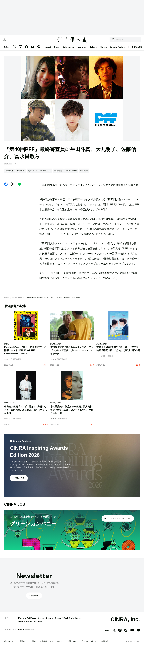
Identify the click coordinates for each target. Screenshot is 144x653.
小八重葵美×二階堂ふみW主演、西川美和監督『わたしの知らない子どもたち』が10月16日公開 (71, 412)
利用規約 (104, 644)
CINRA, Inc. (125, 622)
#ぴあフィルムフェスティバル (39, 173)
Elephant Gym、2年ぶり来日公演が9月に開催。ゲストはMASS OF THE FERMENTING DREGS (25, 353)
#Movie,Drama (71, 173)
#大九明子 (84, 173)
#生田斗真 (21, 173)
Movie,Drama (17, 300)
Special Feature (118, 50)
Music (21, 621)
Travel (29, 624)
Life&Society (77, 621)
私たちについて (10, 644)
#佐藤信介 (58, 173)
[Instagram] (20, 50)
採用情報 (33, 644)
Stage (58, 621)
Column (93, 50)
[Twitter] (14, 50)
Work (20, 624)
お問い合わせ (72, 644)
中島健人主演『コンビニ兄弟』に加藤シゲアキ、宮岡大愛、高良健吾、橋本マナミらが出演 (25, 412)
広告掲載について (47, 644)
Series (103, 50)
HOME (6, 300)
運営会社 (23, 644)
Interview (81, 50)
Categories (68, 50)
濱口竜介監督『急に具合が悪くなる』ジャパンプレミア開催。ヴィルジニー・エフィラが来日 (71, 353)
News (56, 50)
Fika (20, 632)
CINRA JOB (136, 50)
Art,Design (32, 621)
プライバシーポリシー (89, 644)
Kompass (29, 632)
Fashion (38, 624)
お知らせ (60, 644)
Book (65, 621)
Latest (47, 50)
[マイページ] (10, 41)
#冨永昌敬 (9, 173)
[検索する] (107, 40)
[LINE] (38, 50)
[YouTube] (32, 50)
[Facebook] (26, 50)
